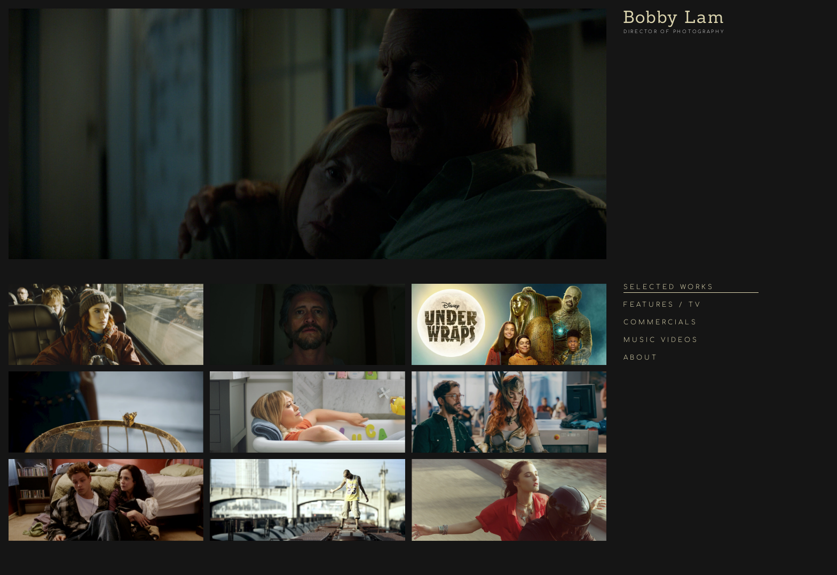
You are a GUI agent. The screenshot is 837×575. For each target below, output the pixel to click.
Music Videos (661, 340)
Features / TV (662, 304)
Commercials (660, 322)
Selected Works (668, 287)
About (640, 357)
